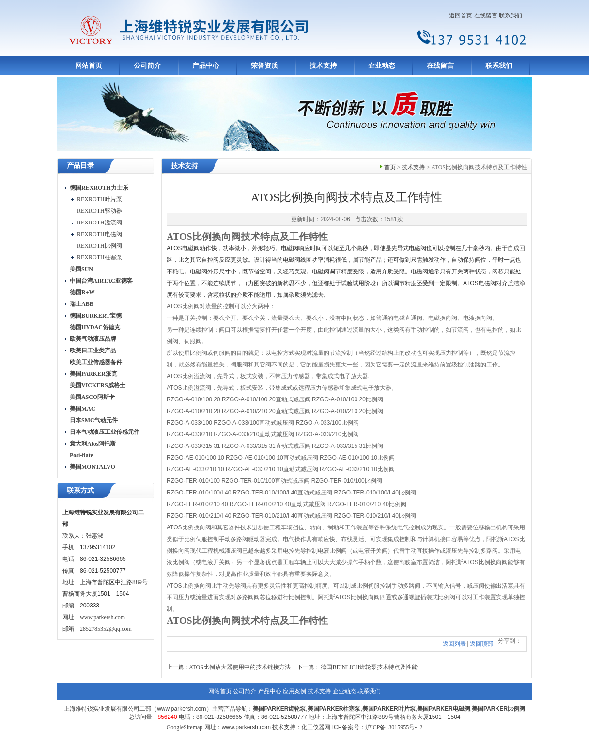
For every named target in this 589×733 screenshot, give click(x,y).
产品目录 (80, 165)
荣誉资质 (264, 65)
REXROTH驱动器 (99, 210)
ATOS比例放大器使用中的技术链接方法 (240, 667)
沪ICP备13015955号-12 (394, 727)
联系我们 (510, 15)
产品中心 (205, 65)
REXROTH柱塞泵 (99, 257)
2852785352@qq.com (106, 628)
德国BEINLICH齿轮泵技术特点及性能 (369, 667)
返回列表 (454, 643)
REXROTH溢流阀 (99, 222)
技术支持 (323, 65)
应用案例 (294, 691)
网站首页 (88, 65)
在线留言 (485, 15)
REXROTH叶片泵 (99, 199)
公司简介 (147, 65)
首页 (390, 167)
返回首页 (460, 15)
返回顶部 (481, 643)
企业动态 (381, 65)
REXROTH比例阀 (99, 245)
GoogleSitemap (185, 727)
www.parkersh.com (102, 617)
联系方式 (80, 490)
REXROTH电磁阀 (99, 234)
